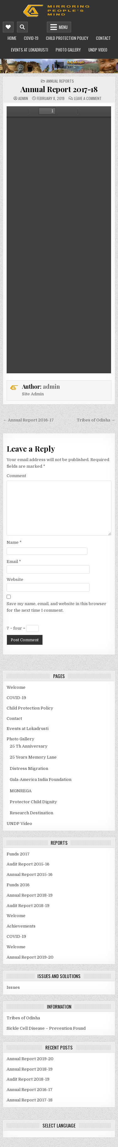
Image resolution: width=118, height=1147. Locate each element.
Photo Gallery (68, 50)
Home (12, 38)
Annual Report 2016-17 (30, 1089)
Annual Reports (60, 81)
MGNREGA (20, 790)
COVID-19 (31, 38)
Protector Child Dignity (33, 801)
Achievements (21, 926)
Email (14, 561)
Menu (63, 27)
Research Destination (31, 812)
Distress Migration (29, 768)
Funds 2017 (18, 854)
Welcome (16, 687)
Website (15, 579)
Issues (13, 987)
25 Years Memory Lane (33, 757)
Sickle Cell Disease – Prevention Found (46, 1028)
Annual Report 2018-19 (30, 895)
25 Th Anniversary (29, 746)
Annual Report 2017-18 (59, 89)
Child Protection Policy (67, 38)
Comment (16, 475)
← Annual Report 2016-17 (28, 420)
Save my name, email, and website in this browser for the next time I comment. (56, 607)
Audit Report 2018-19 (28, 905)
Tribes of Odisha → (96, 420)
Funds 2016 (18, 885)
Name (14, 542)
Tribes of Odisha (23, 1018)
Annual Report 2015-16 (30, 874)
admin (23, 98)
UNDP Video (97, 50)
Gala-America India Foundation (40, 779)
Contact (103, 38)
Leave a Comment (88, 98)
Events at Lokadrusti (29, 50)
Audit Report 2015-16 (28, 864)
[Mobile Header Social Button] (8, 27)
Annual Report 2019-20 (30, 957)
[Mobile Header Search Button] (22, 27)
